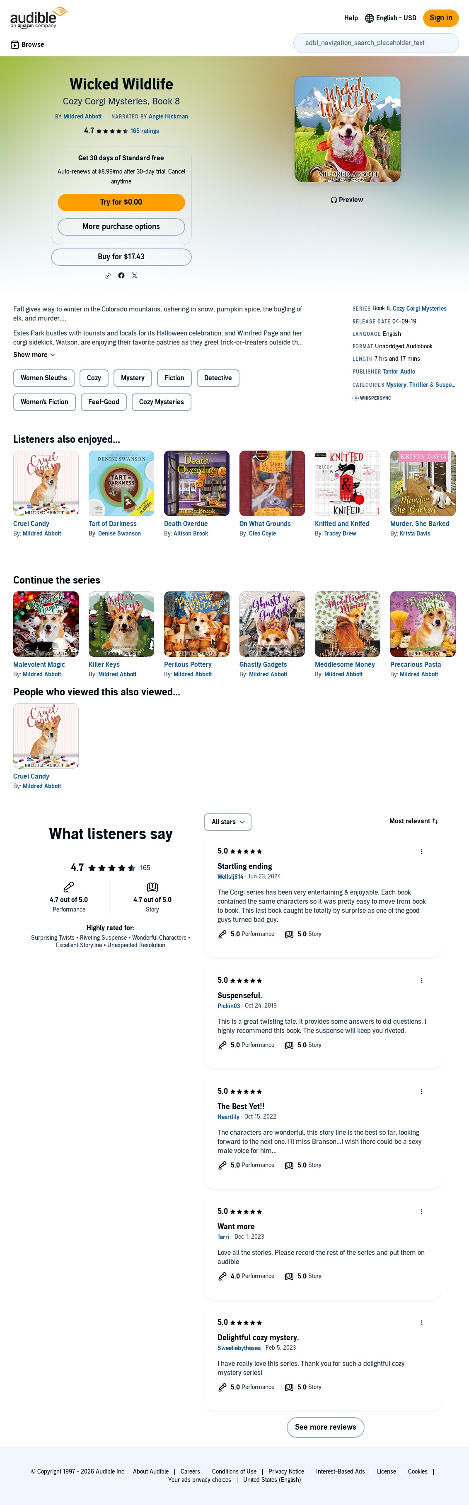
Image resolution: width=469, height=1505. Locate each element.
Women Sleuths (44, 378)
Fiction (174, 378)
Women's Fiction (44, 402)
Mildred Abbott (42, 533)
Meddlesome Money (345, 665)
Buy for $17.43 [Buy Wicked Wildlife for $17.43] (121, 257)
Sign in (441, 18)
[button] (108, 276)
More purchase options (121, 226)
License (386, 1471)
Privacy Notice (286, 1471)
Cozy (94, 378)
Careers (190, 1471)
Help (351, 18)
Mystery (133, 378)
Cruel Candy (31, 524)
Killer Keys (104, 665)
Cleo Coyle (262, 533)
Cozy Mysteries (161, 402)
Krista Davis (415, 533)
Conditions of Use (234, 1471)
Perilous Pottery (188, 665)
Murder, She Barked (420, 524)
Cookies (418, 1471)
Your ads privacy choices (199, 1479)
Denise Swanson (119, 533)
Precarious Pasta (415, 665)
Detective (218, 378)
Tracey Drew (340, 533)
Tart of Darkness (113, 524)
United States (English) (272, 1479)
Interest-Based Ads (340, 1471)
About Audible (151, 1471)
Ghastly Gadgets (263, 665)
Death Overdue (186, 524)
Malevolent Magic (39, 665)
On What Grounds (265, 524)
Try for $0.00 (121, 202)
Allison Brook (191, 533)
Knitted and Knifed (342, 524)
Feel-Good (103, 402)
